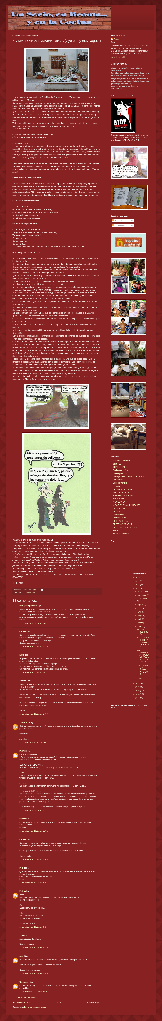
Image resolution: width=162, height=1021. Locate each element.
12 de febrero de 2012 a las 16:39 (33, 646)
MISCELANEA (119, 502)
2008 (137, 694)
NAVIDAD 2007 (119, 508)
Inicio (59, 1003)
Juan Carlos (24, 722)
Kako (21, 655)
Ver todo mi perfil (118, 57)
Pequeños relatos (120, 518)
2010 (137, 687)
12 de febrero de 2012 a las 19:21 (33, 810)
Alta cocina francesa (121, 461)
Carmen (22, 631)
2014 (137, 581)
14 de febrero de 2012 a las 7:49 (32, 883)
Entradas (117, 221)
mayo (140, 616)
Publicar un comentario (26, 997)
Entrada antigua (93, 1003)
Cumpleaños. (118, 480)
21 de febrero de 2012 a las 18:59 (33, 974)
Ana (21, 956)
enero (140, 679)
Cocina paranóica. (120, 473)
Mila (21, 868)
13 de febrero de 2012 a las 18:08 (33, 859)
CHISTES (117, 464)
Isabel (22, 819)
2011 (137, 683)
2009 (137, 691)
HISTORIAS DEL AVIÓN (123, 489)
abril (140, 619)
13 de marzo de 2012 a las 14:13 (33, 992)
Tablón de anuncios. (121, 534)
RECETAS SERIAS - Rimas (124, 524)
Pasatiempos (118, 515)
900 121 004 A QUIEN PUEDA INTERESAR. (143, 669)
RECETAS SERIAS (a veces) (125, 527)
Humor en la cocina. (121, 492)
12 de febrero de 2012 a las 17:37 (33, 672)
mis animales (118, 499)
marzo (140, 623)
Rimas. (116, 530)
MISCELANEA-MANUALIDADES (126, 505)
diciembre (142, 591)
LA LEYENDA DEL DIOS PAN (142, 632)
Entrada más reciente (22, 1003)
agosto (141, 605)
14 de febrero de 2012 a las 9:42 (32, 927)
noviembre (142, 595)
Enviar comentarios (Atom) (35, 1007)
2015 (137, 577)
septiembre (142, 599)
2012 (137, 588)
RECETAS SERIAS (121, 521)
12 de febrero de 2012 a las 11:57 (33, 623)
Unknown (23, 982)
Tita (21, 935)
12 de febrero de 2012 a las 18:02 (33, 743)
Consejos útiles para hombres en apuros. (130, 476)
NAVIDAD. (117, 511)
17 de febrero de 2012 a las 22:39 (33, 948)
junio (140, 612)
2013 (137, 585)
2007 (137, 698)
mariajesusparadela (28, 606)
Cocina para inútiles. (29, 592)
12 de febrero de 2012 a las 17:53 (33, 714)
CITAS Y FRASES (120, 467)
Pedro (22, 751)
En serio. (116, 486)
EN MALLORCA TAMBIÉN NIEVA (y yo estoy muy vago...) (143, 656)
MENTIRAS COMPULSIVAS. (125, 495)
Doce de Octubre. (120, 483)
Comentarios (118, 225)
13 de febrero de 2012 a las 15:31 (33, 831)
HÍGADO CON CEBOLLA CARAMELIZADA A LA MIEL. (143, 642)
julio (139, 608)
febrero (141, 626)
